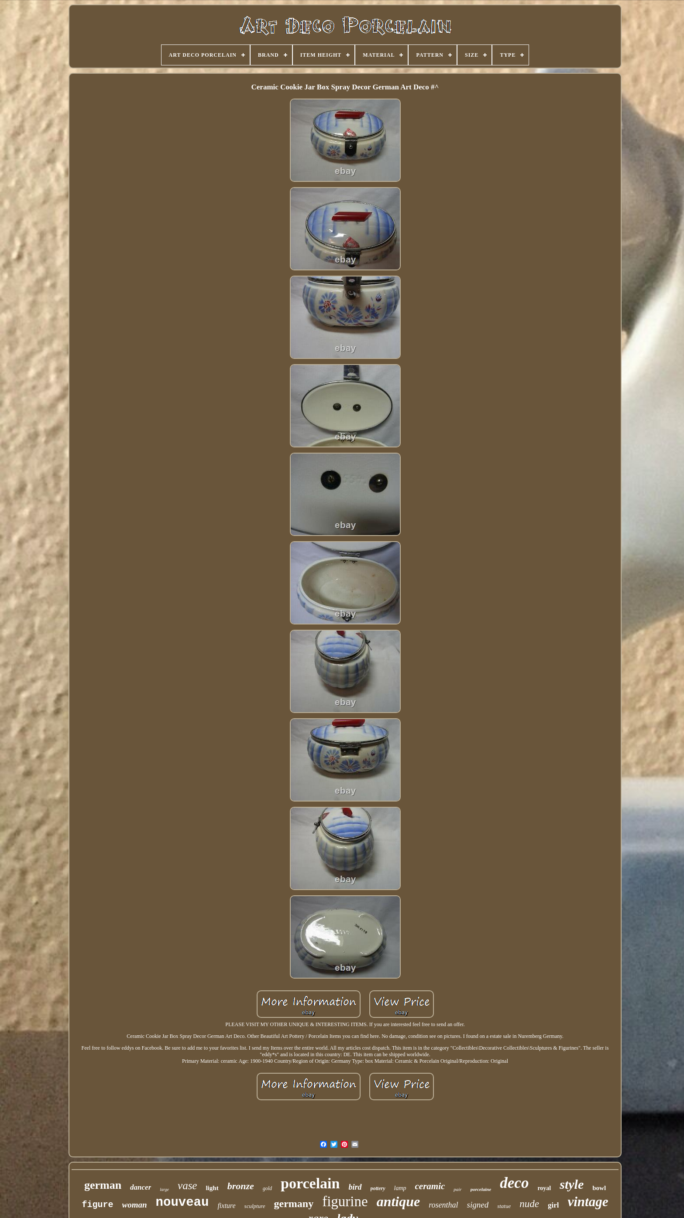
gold (267, 1188)
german (102, 1185)
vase (187, 1185)
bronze (240, 1185)
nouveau (182, 1202)
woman (134, 1204)
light (212, 1187)
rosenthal (443, 1205)
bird (354, 1187)
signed (478, 1204)
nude (529, 1203)
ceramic (430, 1186)
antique (398, 1201)
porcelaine (481, 1189)
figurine (345, 1201)
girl (553, 1205)
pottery (378, 1188)
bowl (599, 1187)
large (164, 1189)
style (572, 1184)
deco (514, 1182)
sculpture (254, 1206)
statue (504, 1206)
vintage (587, 1201)
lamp (400, 1188)
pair (457, 1189)
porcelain (310, 1183)
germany (294, 1203)
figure (97, 1205)
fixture (226, 1205)
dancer (140, 1187)
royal (544, 1188)
